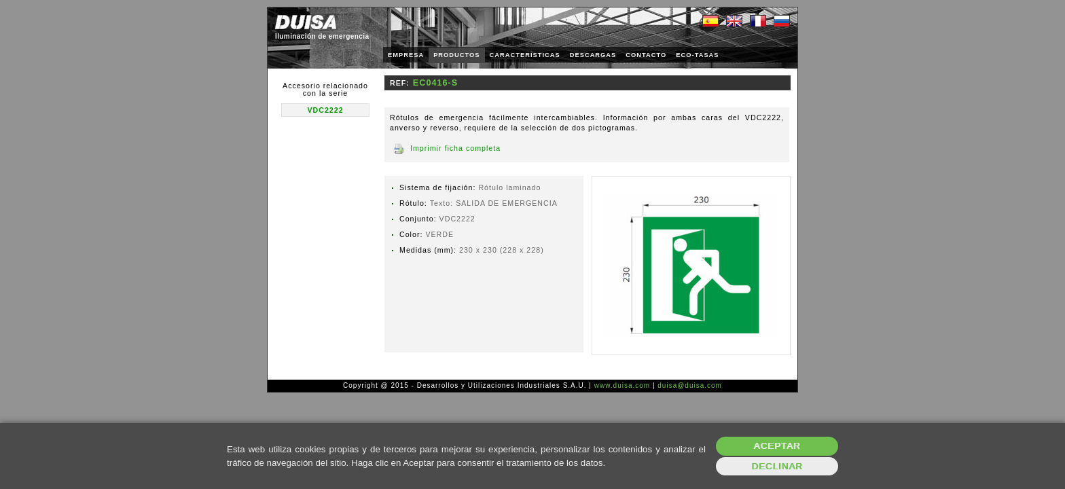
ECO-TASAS (697, 55)
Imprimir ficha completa (455, 148)
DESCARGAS (593, 55)
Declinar (776, 466)
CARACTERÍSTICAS (525, 55)
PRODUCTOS (456, 55)
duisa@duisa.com (689, 385)
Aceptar (777, 446)
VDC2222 (325, 110)
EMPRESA (406, 55)
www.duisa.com (622, 385)
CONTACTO (646, 55)
